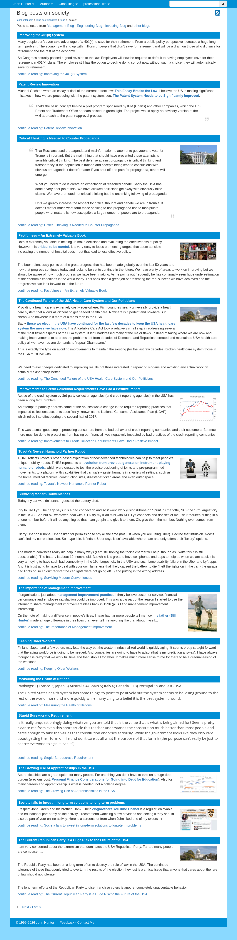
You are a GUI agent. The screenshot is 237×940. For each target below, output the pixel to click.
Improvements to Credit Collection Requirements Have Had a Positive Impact (79, 389)
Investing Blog (115, 26)
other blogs (141, 26)
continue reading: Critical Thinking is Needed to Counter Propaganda (68, 225)
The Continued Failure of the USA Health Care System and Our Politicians (77, 301)
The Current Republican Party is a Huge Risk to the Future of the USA (73, 840)
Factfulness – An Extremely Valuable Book (52, 235)
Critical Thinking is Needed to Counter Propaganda (59, 138)
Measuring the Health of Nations (44, 679)
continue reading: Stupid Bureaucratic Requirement (55, 758)
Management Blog (60, 26)
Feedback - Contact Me (77, 922)
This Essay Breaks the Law (136, 91)
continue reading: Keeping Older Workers (48, 668)
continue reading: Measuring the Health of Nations (55, 705)
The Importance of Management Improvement (55, 588)
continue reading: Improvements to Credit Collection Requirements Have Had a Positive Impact (88, 441)
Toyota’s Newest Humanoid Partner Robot (52, 451)
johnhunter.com (25, 20)
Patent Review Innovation (39, 84)
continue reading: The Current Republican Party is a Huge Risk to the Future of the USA (82, 894)
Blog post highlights (46, 20)
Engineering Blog (89, 26)
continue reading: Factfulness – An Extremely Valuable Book (62, 290)
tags (63, 20)
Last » (36, 907)
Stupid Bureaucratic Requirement (45, 715)
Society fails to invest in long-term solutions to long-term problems (72, 802)
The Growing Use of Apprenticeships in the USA (57, 768)
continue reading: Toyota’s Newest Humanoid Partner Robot (62, 484)
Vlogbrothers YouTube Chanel (115, 809)
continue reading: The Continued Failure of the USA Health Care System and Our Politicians (85, 378)
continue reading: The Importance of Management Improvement (65, 627)
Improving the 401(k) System (41, 35)
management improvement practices (85, 595)
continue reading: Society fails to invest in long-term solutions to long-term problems (79, 825)
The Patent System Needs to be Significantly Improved (156, 96)
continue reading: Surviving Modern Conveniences (55, 578)
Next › (26, 907)
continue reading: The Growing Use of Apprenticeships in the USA (66, 791)
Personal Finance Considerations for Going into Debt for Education (105, 779)
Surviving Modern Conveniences (44, 494)
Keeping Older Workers (37, 641)
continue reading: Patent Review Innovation (50, 128)
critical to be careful (53, 247)
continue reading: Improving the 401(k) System (52, 74)
